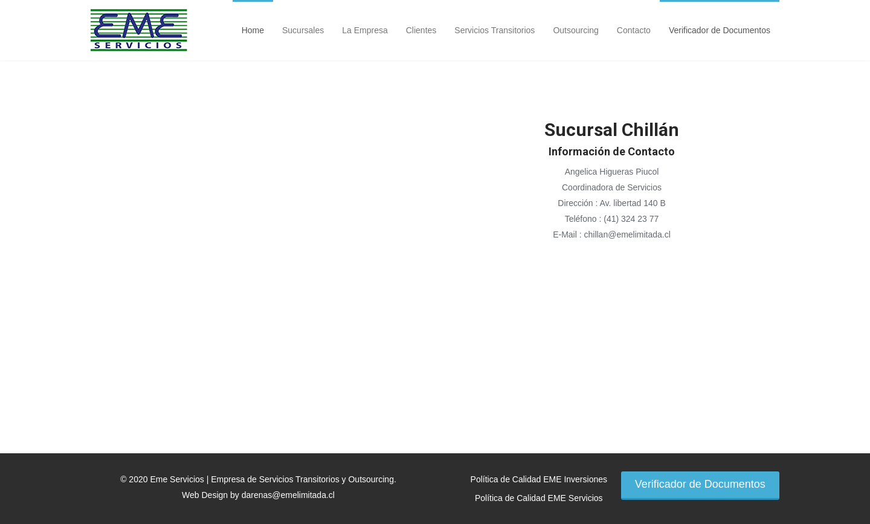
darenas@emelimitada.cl (288, 495)
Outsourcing (575, 30)
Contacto (634, 30)
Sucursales (303, 30)
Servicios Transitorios (494, 30)
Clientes (421, 30)
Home (253, 30)
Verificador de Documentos (719, 30)
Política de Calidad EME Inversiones (539, 479)
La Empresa (364, 30)
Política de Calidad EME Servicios (539, 498)
